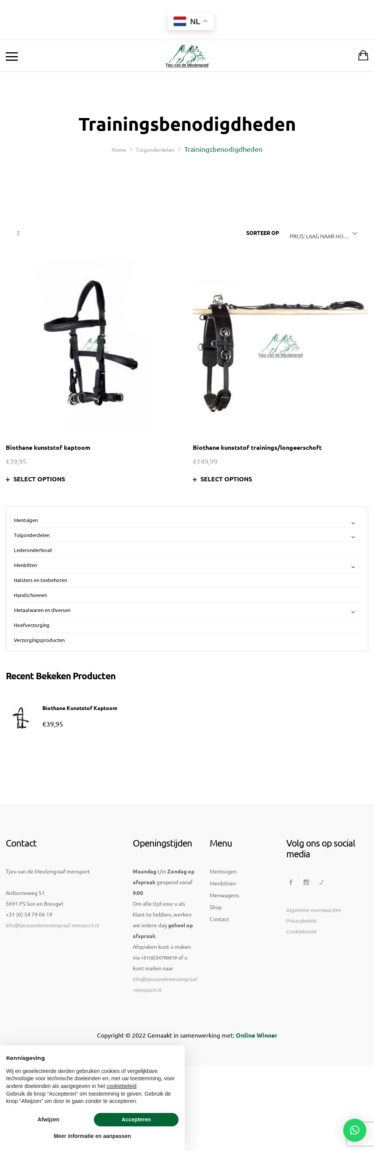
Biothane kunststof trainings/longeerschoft (257, 447)
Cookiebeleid (301, 984)
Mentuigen (223, 924)
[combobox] (322, 233)
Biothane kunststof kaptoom (48, 447)
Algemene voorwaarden (313, 963)
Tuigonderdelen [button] (187, 535)
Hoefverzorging (32, 625)
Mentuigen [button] (187, 521)
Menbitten (223, 936)
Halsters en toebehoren (40, 580)
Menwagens (224, 948)
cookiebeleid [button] (122, 1086)
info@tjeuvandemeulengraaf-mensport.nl (52, 978)
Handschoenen (30, 595)
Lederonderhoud (33, 550)
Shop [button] (216, 960)
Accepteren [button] (136, 1119)
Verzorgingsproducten (39, 640)
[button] (354, 1130)
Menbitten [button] (187, 565)
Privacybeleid (301, 974)
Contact (219, 972)
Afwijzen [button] (49, 1119)
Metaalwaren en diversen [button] (187, 610)
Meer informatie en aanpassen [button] (92, 1136)
